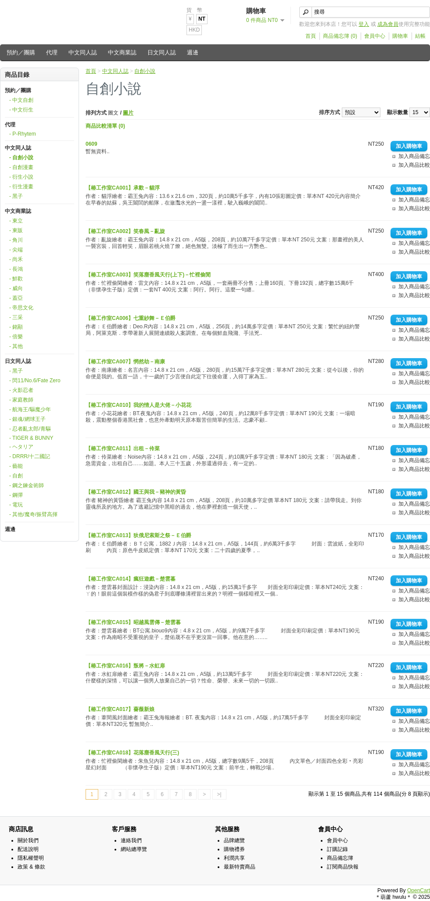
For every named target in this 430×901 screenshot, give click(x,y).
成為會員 (387, 24)
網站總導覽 (134, 849)
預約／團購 (21, 52)
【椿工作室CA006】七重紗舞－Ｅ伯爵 (131, 318)
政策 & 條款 (31, 867)
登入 (363, 24)
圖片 (128, 113)
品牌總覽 (234, 840)
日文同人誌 (161, 52)
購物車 (400, 36)
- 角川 (16, 240)
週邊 (192, 52)
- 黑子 (16, 196)
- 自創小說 (21, 157)
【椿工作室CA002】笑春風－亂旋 (125, 231)
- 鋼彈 (16, 495)
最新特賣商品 (239, 867)
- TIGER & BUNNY (31, 438)
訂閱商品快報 (342, 867)
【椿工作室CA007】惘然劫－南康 (125, 362)
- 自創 (16, 476)
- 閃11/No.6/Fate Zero (35, 380)
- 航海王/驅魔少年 (30, 409)
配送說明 (28, 849)
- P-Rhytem (22, 134)
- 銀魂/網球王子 (27, 419)
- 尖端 (16, 250)
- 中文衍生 (21, 110)
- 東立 (16, 221)
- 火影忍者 (21, 390)
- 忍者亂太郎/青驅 (30, 429)
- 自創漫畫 (21, 167)
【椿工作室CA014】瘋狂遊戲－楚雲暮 (131, 579)
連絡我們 (131, 840)
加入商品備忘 (414, 156)
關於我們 (28, 840)
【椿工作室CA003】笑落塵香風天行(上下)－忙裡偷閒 (148, 275)
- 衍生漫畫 (21, 186)
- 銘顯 (16, 327)
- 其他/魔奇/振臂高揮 (33, 514)
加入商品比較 (414, 165)
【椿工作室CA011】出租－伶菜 (123, 448)
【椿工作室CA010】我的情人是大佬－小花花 (138, 405)
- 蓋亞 (16, 298)
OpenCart (418, 890)
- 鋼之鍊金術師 (26, 485)
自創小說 (144, 71)
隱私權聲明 (31, 858)
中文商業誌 (122, 52)
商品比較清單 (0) (105, 126)
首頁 (310, 36)
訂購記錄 (337, 849)
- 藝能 (16, 466)
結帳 (420, 36)
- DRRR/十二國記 (29, 456)
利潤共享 (234, 858)
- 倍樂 (16, 337)
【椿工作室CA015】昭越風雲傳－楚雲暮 (133, 622)
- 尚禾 (16, 259)
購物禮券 (234, 849)
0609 (91, 144)
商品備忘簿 (340, 858)
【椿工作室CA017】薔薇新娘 (120, 709)
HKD (194, 30)
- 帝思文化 (21, 308)
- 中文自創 (21, 100)
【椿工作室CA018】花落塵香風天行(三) (132, 753)
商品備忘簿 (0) (340, 36)
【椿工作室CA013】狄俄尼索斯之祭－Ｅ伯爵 (138, 535)
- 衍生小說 (21, 177)
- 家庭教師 (21, 400)
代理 (51, 52)
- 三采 (16, 317)
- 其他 (16, 346)
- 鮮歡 (16, 279)
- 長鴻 (16, 269)
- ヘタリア (21, 447)
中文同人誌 (82, 52)
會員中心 (374, 36)
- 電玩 (16, 505)
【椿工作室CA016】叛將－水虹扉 (125, 666)
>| (219, 794)
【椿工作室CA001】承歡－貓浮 (123, 188)
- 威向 (16, 288)
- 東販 (16, 230)
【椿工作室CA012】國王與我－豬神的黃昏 (136, 492)
